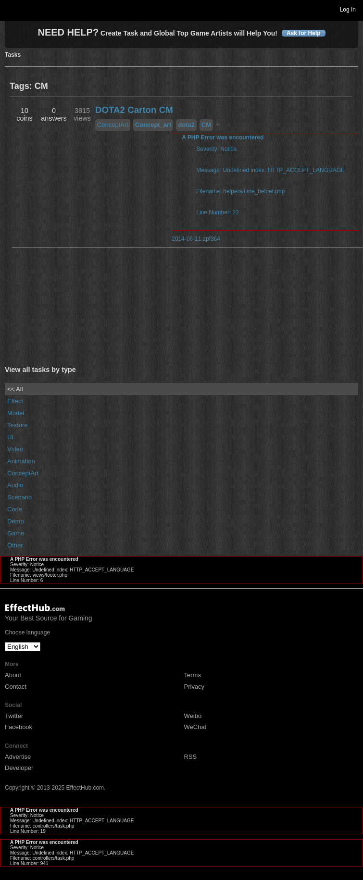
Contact (15, 686)
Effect (15, 401)
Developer (19, 767)
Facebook (18, 727)
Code (14, 509)
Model (15, 413)
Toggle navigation (11, 9)
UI (10, 437)
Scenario (19, 497)
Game (15, 533)
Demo (15, 521)
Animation (21, 461)
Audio (15, 485)
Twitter (14, 715)
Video (15, 449)
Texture (17, 425)
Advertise (18, 756)
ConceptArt (112, 124)
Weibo (193, 715)
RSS (190, 756)
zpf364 (211, 238)
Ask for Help (304, 33)
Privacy (194, 686)
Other (15, 545)
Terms (192, 675)
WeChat (195, 727)
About (13, 675)
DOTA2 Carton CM (134, 110)
